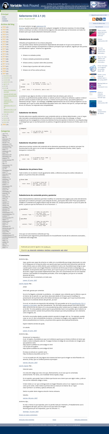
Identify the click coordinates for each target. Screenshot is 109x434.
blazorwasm (5, 156)
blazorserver (5, 154)
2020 (4, 42)
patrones (4, 209)
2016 (4, 51)
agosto (5, 84)
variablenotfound (6, 235)
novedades (5, 207)
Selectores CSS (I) (9, 112)
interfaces (48, 258)
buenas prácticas (6, 160)
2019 (4, 44)
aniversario (5, 139)
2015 (4, 54)
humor (4, 189)
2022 (4, 37)
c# (3, 161)
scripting (4, 216)
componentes (6, 165)
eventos (4, 181)
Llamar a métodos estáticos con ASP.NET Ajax (101, 94)
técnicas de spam (6, 228)
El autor (77, 4)
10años (4, 135)
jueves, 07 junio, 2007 (30, 288)
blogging (4, 158)
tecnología (5, 230)
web (3, 244)
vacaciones (5, 233)
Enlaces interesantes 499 (102, 102)
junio (5, 88)
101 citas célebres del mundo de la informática (101, 50)
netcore (4, 203)
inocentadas (5, 191)
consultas (4, 167)
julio (4, 86)
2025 (4, 29)
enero (5, 122)
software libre (6, 221)
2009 (4, 69)
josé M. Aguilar (24, 291)
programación (6, 212)
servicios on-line (6, 217)
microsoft (4, 196)
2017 (4, 49)
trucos (4, 231)
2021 (4, 39)
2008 (4, 71)
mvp (3, 200)
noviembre (6, 78)
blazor (4, 153)
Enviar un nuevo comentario (28, 422)
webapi (4, 245)
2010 (4, 66)
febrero (5, 120)
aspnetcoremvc (6, 146)
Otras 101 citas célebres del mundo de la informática (102, 59)
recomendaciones (7, 214)
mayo (5, 114)
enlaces (4, 177)
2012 (4, 61)
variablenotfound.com (8, 237)
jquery (4, 195)
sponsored (5, 226)
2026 (4, 27)
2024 (4, 32)
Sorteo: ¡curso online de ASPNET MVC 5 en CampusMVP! (102, 77)
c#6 (3, 163)
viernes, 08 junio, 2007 (30, 370)
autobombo (5, 151)
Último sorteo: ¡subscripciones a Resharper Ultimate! (102, 32)
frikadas (4, 182)
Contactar (85, 4)
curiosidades (5, 170)
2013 (4, 59)
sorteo (4, 223)
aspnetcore (5, 144)
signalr (4, 219)
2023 (4, 34)
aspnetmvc (5, 147)
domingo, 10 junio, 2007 (31, 419)
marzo (5, 118)
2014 (4, 56)
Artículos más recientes (26, 427)
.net (3, 133)
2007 (4, 74)
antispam (4, 140)
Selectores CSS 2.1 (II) (10, 109)
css (3, 168)
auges (3, 149)
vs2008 (4, 242)
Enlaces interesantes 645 (102, 40)
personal (4, 210)
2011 (4, 64)
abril (4, 116)
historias (4, 188)
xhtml (3, 247)
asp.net (4, 142)
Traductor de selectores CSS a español (8, 101)
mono (3, 198)
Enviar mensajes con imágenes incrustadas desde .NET (102, 68)
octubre (5, 80)
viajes (3, 240)
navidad (4, 202)
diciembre (6, 76)
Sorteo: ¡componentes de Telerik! (102, 111)
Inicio (72, 4)
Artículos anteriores (81, 427)
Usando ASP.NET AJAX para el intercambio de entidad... (10, 95)
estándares (5, 179)
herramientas (5, 186)
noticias (4, 205)
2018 (4, 47)
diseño (4, 175)
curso (3, 172)
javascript (4, 193)
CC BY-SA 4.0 (76, 432)
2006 (4, 124)
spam (3, 224)
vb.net (4, 238)
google (4, 184)
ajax (3, 137)
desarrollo (5, 174)
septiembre (6, 82)
